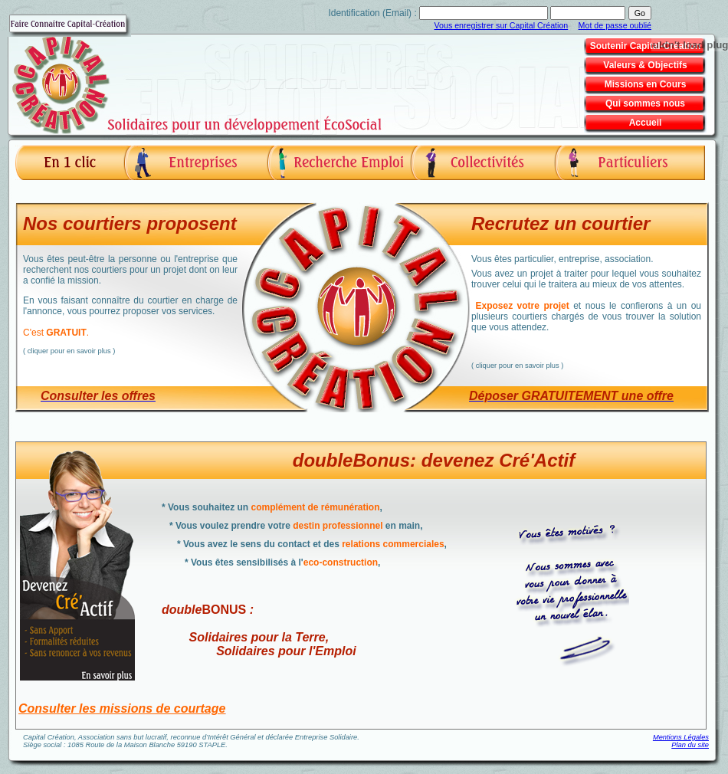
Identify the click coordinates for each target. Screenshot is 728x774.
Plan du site (690, 745)
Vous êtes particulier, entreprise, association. (586, 291)
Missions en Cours (646, 84)
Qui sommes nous (645, 103)
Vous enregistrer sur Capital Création (502, 25)
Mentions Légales (681, 737)
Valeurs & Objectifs (645, 65)
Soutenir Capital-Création (645, 46)
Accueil (645, 122)
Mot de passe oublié (615, 25)
